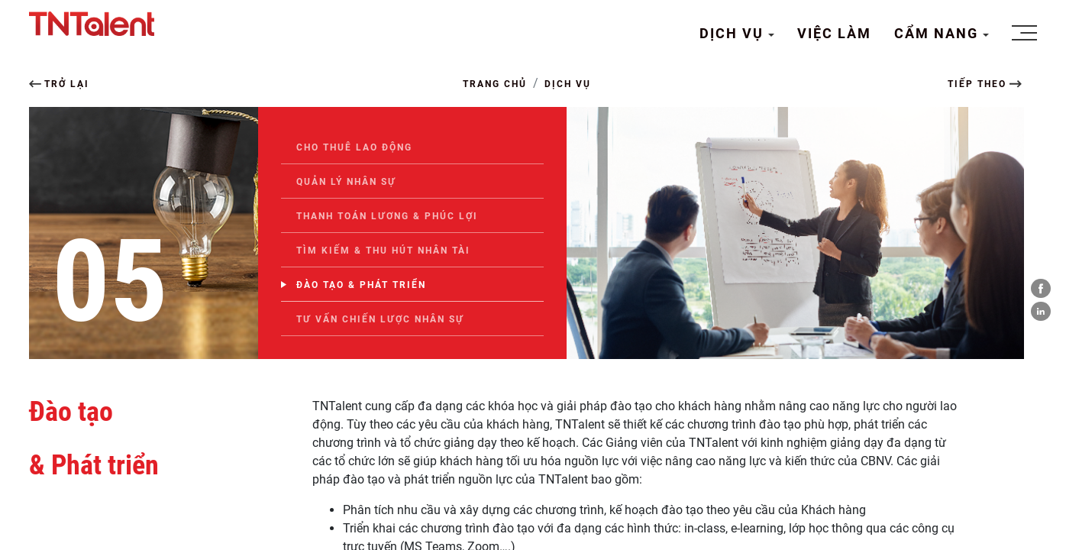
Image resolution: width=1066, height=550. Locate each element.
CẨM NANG (938, 33)
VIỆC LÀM (834, 33)
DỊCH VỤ (733, 33)
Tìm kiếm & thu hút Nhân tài (383, 250)
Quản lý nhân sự (346, 181)
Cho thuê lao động (354, 147)
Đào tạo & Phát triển (361, 285)
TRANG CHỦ (495, 84)
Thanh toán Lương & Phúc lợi (387, 216)
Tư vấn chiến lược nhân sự (380, 319)
